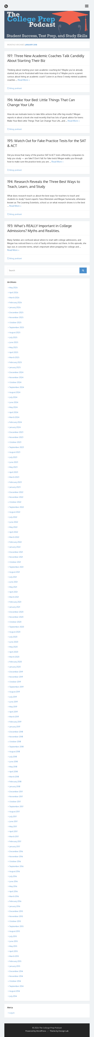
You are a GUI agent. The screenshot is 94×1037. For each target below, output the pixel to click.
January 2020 (15, 667)
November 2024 (16, 377)
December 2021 (16, 552)
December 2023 (16, 432)
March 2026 (14, 297)
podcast (18, 88)
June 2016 (13, 881)
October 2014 (15, 981)
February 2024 (15, 422)
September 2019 (16, 687)
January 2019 (14, 726)
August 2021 (14, 572)
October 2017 (15, 801)
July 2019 (13, 697)
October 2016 (15, 861)
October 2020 (15, 622)
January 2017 (14, 846)
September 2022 (16, 507)
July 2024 (13, 397)
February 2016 (15, 901)
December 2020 (16, 612)
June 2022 (13, 522)
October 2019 (15, 682)
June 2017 (13, 821)
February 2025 (15, 362)
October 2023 (15, 442)
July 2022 (13, 517)
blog (12, 88)
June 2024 (13, 402)
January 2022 (15, 547)
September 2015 (16, 926)
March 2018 (14, 776)
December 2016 (16, 851)
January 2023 (15, 487)
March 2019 (14, 716)
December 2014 (16, 971)
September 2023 (16, 447)
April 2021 (13, 592)
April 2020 (13, 652)
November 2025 (16, 317)
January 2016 (14, 906)
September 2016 (16, 866)
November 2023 (16, 437)
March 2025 (14, 357)
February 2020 (15, 662)
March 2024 (14, 417)
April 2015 (13, 951)
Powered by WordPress (35, 1031)
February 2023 (15, 482)
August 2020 (14, 632)
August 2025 (14, 332)
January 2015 (14, 966)
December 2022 (16, 492)
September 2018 (16, 746)
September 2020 (16, 627)
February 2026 (15, 302)
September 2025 (16, 327)
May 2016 (13, 886)
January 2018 (14, 786)
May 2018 (13, 766)
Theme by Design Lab (59, 1031)
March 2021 (14, 597)
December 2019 (16, 672)
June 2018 (13, 761)
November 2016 (16, 856)
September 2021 (16, 567)
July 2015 (13, 936)
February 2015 (15, 961)
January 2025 (15, 367)
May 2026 (13, 287)
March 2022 (14, 537)
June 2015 (13, 941)
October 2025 (15, 322)
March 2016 (14, 896)
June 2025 (13, 342)
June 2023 (13, 462)
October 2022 (15, 502)
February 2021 (15, 602)
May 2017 (13, 826)
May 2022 (13, 527)
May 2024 (13, 407)
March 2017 (14, 836)
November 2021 (16, 557)
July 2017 (13, 816)
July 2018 (13, 756)
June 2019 (13, 702)
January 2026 (15, 307)
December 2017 (16, 791)
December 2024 (16, 372)
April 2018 (13, 771)
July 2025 (13, 337)
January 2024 (15, 427)
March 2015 (14, 956)
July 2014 (13, 996)
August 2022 (14, 512)
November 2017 (16, 796)
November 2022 (16, 497)
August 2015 (14, 931)
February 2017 (15, 841)
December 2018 (16, 732)
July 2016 (13, 876)
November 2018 (16, 736)
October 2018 (15, 741)
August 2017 (14, 811)
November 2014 (16, 976)
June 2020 (13, 642)
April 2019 (13, 712)
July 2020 (13, 637)
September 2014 (16, 986)
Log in (12, 1013)
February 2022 (15, 542)
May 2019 (13, 706)
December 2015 (16, 911)
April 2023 (13, 472)
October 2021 (15, 562)
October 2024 (15, 382)
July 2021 (13, 577)
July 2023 (13, 457)
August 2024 (14, 392)
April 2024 (13, 412)
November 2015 (16, 916)
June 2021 (13, 582)
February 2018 (15, 781)
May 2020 (13, 647)
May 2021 (13, 587)
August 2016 (14, 871)
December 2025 (16, 312)
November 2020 (16, 617)
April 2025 (13, 352)
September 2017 (16, 806)
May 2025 (13, 347)
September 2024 (16, 387)
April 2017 (13, 831)
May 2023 (13, 467)
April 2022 (13, 532)
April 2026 (13, 292)
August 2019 (14, 692)
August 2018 (14, 751)
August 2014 (14, 991)
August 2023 (14, 452)
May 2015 (13, 946)
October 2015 (15, 921)
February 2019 (15, 722)
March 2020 (14, 657)
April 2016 (13, 891)
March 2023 (14, 477)
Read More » (24, 80)
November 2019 (16, 677)
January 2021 (14, 607)
